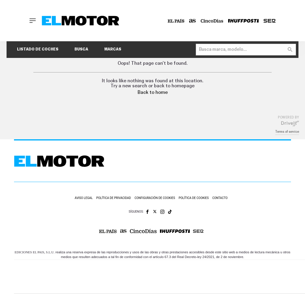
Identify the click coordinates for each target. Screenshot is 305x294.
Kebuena (262, 277)
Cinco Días (174, 277)
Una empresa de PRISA (40, 272)
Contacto (220, 198)
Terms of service (287, 131)
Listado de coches (37, 49)
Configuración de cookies (155, 198)
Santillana (150, 268)
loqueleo (225, 286)
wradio (151, 277)
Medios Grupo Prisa (40, 287)
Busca (81, 49)
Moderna (119, 286)
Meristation (254, 286)
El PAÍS (93, 268)
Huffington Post (101, 277)
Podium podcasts (149, 286)
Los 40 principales (122, 268)
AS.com (226, 268)
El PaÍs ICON (174, 286)
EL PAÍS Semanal (219, 277)
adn (246, 268)
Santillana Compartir (182, 268)
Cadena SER (207, 268)
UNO (134, 277)
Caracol (267, 268)
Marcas (112, 49)
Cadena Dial (197, 277)
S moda (199, 286)
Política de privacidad (113, 198)
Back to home (153, 92)
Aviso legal (84, 198)
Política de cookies (194, 198)
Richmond (90, 286)
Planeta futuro (241, 277)
